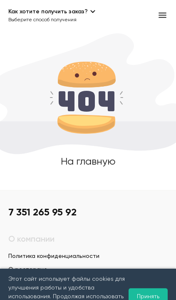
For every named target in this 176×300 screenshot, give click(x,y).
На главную (88, 162)
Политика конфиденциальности (53, 256)
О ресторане (27, 269)
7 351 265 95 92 (42, 213)
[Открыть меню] (162, 15)
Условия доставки (34, 283)
